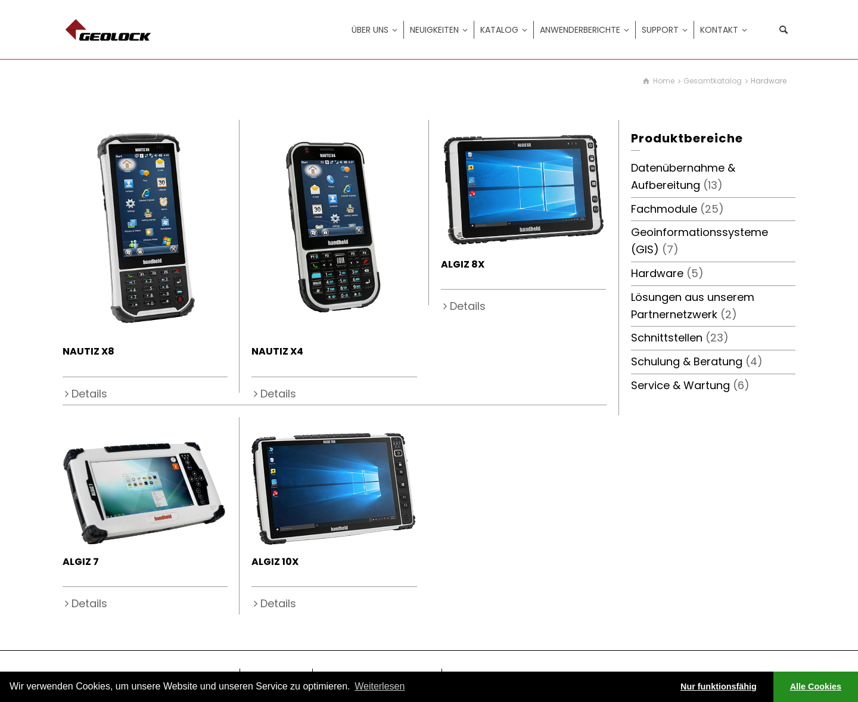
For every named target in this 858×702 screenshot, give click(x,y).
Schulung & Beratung (686, 361)
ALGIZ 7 (81, 562)
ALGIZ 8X (462, 264)
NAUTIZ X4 (277, 351)
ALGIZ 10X (275, 562)
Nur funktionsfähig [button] (718, 686)
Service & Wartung (680, 385)
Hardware (657, 273)
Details (89, 393)
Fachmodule (664, 208)
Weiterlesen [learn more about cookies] (380, 686)
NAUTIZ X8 (88, 351)
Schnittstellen (666, 337)
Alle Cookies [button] (815, 686)
